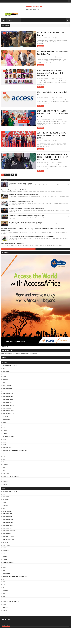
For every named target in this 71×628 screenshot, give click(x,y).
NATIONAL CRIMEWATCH (34, 6)
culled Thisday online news (8, 402)
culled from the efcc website (9, 393)
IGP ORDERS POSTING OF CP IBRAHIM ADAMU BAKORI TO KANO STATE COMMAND (25, 210)
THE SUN (4, 467)
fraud (4, 416)
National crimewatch (7, 436)
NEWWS (4, 447)
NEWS (4, 33)
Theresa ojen (5, 470)
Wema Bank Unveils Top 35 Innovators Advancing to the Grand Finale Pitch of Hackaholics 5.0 (47, 71)
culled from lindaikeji (7, 376)
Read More (31, 42)
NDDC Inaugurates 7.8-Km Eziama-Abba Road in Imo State (21, 190)
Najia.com (5, 433)
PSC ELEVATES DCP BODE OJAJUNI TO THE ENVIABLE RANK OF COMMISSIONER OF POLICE (27, 203)
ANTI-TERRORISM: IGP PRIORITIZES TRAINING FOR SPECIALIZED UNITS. (23, 183)
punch (4, 458)
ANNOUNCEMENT (6, 359)
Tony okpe (5, 472)
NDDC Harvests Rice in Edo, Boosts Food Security (45, 32)
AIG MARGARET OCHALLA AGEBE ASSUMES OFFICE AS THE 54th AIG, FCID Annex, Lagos (26, 196)
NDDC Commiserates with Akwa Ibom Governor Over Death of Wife (46, 52)
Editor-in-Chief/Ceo (6, 407)
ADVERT (4, 356)
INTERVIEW (5, 421)
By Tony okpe (5, 367)
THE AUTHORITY (6, 461)
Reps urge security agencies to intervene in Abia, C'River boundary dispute (16, 178)
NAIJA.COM (5, 430)
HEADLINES (5, 419)
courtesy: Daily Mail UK (7, 373)
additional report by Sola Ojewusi (10, 353)
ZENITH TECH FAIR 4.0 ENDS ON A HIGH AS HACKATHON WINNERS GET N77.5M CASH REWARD (47, 126)
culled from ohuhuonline (8, 384)
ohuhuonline (5, 453)
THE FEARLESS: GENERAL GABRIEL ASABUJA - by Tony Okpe (20, 171)
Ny (3, 450)
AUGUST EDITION (6, 362)
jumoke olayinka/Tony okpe (8, 424)
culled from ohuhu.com (8, 382)
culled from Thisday (7, 396)
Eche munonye (5, 404)
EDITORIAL (4, 410)
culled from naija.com (7, 379)
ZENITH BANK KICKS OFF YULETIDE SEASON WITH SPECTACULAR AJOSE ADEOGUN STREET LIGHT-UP (45, 108)
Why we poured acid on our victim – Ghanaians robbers (12, 232)
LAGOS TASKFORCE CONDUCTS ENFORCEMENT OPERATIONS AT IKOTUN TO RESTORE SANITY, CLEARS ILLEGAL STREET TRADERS (46, 146)
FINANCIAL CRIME (6, 413)
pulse (4, 455)
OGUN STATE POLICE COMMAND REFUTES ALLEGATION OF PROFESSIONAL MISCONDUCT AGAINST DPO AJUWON (31, 225)
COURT (4, 370)
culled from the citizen (7, 390)
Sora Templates (9, 625)
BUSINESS (4, 365)
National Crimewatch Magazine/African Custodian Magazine (15, 438)
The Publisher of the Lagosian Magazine (11, 464)
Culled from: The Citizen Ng (8, 399)
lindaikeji (4, 427)
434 (12, 163)
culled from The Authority (8, 387)
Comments (52, 237)
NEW (3, 441)
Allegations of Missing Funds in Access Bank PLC (45, 88)
